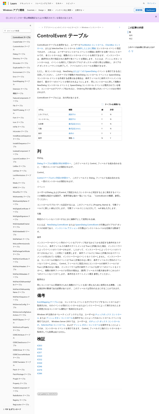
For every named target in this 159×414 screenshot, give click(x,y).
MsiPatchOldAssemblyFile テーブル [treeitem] (22, 283)
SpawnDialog (91, 71)
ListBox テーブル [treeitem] (19, 166)
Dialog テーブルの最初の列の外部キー (54, 163)
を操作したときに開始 (86, 48)
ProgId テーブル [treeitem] (19, 379)
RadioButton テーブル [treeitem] (21, 395)
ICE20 (39, 356)
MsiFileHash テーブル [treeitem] (21, 239)
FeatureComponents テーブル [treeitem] (22, 99)
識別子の (72, 114)
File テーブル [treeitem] (18, 105)
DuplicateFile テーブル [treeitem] (21, 67)
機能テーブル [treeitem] (18, 93)
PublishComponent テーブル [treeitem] (21, 389)
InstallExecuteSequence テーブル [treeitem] (22, 137)
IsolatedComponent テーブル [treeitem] (21, 152)
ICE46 (39, 366)
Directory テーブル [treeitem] (20, 58)
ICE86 (39, 373)
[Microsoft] (4, 3)
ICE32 (39, 359)
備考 (131, 35)
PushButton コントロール (92, 44)
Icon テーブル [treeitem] (18, 122)
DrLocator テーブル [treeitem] (20, 63)
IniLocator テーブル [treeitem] (20, 131)
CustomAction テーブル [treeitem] (21, 48)
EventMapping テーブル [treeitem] (21, 83)
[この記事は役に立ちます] (129, 51)
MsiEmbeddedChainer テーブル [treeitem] (21, 225)
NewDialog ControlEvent (57, 224)
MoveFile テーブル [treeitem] (20, 192)
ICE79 (39, 370)
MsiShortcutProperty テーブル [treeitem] (21, 328)
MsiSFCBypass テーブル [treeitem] (21, 321)
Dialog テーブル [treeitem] (19, 54)
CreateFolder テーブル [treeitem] (21, 42)
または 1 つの (79, 71)
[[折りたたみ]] (30, 25)
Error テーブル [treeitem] (18, 76)
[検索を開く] (143, 3)
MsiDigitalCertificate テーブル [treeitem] (21, 210)
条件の (71, 133)
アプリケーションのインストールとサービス (61, 27)
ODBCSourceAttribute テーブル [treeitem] (21, 356)
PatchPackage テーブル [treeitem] (22, 374)
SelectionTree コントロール (53, 324)
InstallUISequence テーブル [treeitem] (22, 145)
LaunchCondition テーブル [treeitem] (21, 160)
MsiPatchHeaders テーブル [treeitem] (21, 268)
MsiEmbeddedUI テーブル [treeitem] (21, 233)
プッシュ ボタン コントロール (59, 318)
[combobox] (17, 31)
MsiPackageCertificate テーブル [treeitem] (21, 252)
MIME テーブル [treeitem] (19, 187)
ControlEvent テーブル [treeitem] (21, 37)
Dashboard (150, 10)
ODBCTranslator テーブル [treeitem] (22, 363)
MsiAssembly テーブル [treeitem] (21, 196)
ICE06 (39, 349)
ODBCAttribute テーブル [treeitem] (21, 336)
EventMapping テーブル (47, 302)
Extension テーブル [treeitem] (20, 89)
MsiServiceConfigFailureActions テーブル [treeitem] (22, 313)
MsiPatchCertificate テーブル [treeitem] (21, 260)
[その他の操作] (120, 28)
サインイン (151, 3)
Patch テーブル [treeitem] (19, 369)
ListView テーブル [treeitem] (20, 171)
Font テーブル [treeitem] (18, 117)
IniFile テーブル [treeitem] (19, 127)
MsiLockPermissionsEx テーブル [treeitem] (21, 245)
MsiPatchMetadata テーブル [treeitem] (21, 275)
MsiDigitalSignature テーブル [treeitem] (21, 218)
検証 (131, 38)
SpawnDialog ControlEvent (86, 224)
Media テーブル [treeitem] (19, 183)
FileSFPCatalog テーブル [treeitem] (21, 111)
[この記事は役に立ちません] (132, 51)
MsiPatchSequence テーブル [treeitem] (21, 298)
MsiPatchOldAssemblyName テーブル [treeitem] (21, 290)
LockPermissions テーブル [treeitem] (22, 177)
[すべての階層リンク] (39, 28)
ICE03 (39, 345)
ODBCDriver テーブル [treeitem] (21, 350)
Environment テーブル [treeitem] (21, 72)
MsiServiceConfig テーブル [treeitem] (21, 306)
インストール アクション (66, 228)
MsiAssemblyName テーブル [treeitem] (21, 202)
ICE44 (39, 363)
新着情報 (139, 10)
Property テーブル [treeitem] (20, 383)
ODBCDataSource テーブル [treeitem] (22, 344)
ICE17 (39, 352)
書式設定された (75, 124)
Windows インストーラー (91, 27)
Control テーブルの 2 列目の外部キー (53, 177)
